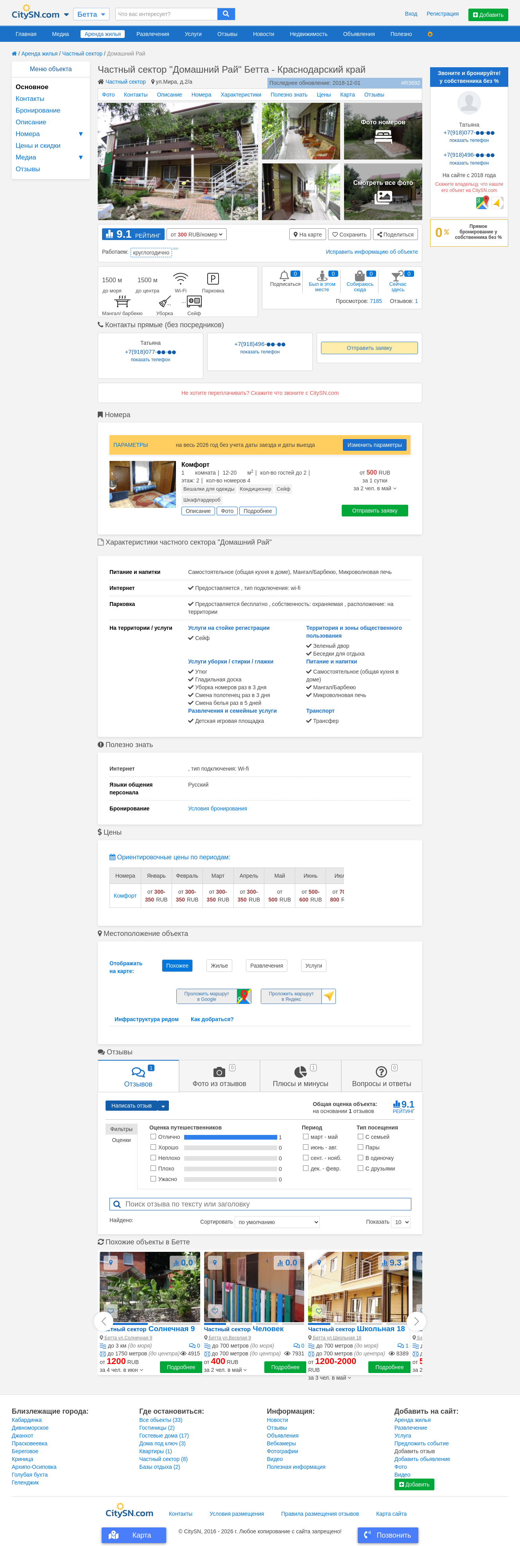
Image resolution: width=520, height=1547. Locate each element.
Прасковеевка (29, 1443)
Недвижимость (308, 34)
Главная (26, 34)
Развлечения (152, 34)
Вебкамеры (281, 1443)
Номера (51, 134)
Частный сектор (82, 53)
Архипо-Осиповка (34, 1467)
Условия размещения (237, 1514)
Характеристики (241, 94)
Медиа (60, 34)
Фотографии (282, 1451)
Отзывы (227, 34)
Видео (275, 1459)
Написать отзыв (131, 1105)
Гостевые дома (164, 1435)
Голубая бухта (30, 1475)
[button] (121, 1370)
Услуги (193, 34)
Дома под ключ (162, 1443)
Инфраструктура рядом (147, 1019)
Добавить (488, 15)
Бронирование (38, 110)
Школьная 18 (356, 1329)
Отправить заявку (369, 348)
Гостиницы (156, 1428)
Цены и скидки (38, 145)
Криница (22, 1459)
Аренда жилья (102, 34)
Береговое (25, 1451)
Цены (324, 94)
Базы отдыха (159, 1467)
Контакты (30, 98)
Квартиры (155, 1451)
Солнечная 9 (147, 1329)
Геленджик (25, 1482)
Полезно (401, 34)
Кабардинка (27, 1420)
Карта (347, 94)
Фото (108, 94)
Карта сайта (391, 1514)
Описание (31, 122)
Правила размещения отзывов (320, 1514)
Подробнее (181, 1367)
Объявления (359, 34)
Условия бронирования (217, 808)
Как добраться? (212, 1019)
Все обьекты (160, 1420)
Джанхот (22, 1435)
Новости (263, 34)
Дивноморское (30, 1428)
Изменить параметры (375, 445)
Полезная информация (296, 1467)
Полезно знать (289, 94)
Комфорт (125, 896)
